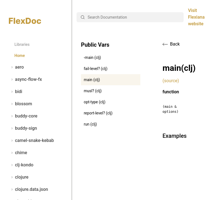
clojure (19, 177)
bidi (15, 91)
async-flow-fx (25, 79)
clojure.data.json (28, 189)
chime (18, 153)
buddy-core (23, 116)
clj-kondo (21, 165)
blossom (20, 104)
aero (16, 67)
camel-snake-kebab (31, 140)
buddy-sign (23, 128)
